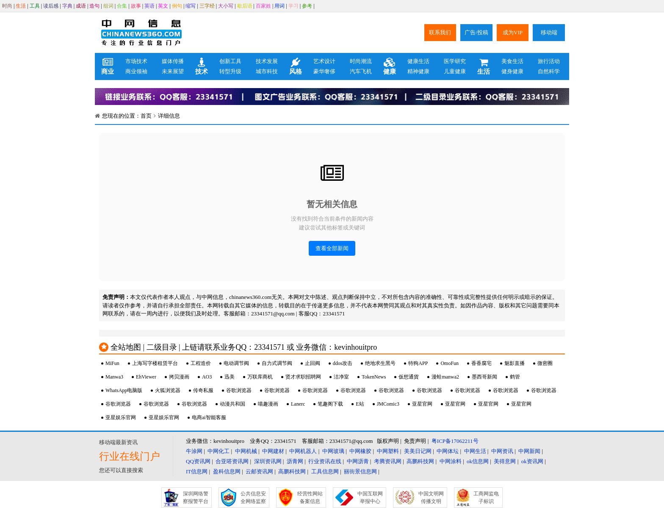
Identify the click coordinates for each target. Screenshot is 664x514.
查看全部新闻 (332, 248)
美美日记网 (418, 451)
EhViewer (146, 377)
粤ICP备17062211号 (455, 441)
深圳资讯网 (268, 461)
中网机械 (246, 451)
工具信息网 (325, 471)
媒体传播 (173, 61)
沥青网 (295, 461)
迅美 (229, 377)
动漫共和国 (232, 404)
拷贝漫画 (179, 377)
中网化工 (219, 451)
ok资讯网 (532, 461)
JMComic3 (388, 404)
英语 (149, 6)
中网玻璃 (333, 451)
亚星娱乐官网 (120, 417)
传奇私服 (203, 390)
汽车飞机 (361, 71)
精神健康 (418, 71)
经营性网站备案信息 (310, 497)
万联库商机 (260, 377)
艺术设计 (324, 61)
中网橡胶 (360, 451)
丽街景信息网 (360, 471)
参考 (307, 6)
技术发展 (267, 61)
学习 (293, 6)
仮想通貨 (408, 377)
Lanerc (298, 404)
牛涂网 (194, 451)
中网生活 (475, 451)
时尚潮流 (361, 61)
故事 (136, 6)
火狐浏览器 (167, 390)
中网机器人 (303, 451)
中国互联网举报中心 (370, 497)
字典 (67, 6)
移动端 (549, 32)
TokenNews (374, 377)
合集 (122, 6)
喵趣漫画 (268, 404)
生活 (21, 6)
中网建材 (273, 451)
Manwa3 (114, 377)
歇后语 (244, 6)
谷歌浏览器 (239, 390)
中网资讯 (502, 451)
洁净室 (341, 377)
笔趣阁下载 (330, 404)
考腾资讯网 (387, 461)
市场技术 (136, 61)
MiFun (112, 363)
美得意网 (505, 461)
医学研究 (455, 61)
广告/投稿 (476, 32)
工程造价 (201, 363)
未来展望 (173, 71)
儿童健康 (455, 71)
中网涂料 (451, 461)
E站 (360, 404)
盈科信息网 (227, 471)
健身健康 (512, 71)
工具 (35, 6)
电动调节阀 (236, 363)
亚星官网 (422, 404)
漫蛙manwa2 (445, 377)
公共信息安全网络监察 (253, 497)
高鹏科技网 (420, 461)
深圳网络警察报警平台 (195, 497)
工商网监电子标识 (486, 497)
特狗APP (418, 363)
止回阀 (312, 363)
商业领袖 (136, 71)
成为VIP (513, 32)
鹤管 (515, 377)
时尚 (7, 6)
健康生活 (418, 61)
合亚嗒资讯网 (232, 461)
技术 (201, 66)
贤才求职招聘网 (303, 377)
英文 (163, 6)
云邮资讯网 (259, 471)
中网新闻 (529, 451)
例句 (177, 6)
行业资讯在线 (324, 461)
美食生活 (512, 61)
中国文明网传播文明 (431, 497)
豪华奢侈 (324, 71)
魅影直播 (514, 363)
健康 (389, 66)
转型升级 (230, 71)
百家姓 (263, 6)
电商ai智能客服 (209, 417)
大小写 (225, 6)
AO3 (207, 377)
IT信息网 (197, 471)
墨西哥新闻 (484, 377)
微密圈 (545, 363)
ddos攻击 (343, 363)
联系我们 (440, 32)
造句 (94, 6)
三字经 (207, 6)
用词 (279, 6)
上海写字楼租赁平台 (155, 363)
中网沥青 (358, 461)
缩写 (190, 6)
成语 (81, 6)
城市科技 (267, 71)
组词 (108, 6)
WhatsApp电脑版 (123, 390)
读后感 (50, 6)
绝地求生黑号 (380, 363)
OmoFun (449, 363)
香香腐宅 (481, 363)
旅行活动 (549, 61)
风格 (295, 66)
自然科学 (549, 71)
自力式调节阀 (277, 363)
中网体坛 (448, 451)
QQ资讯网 (198, 461)
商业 (107, 66)
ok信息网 (478, 461)
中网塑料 (388, 451)
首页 (146, 116)
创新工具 (230, 61)
